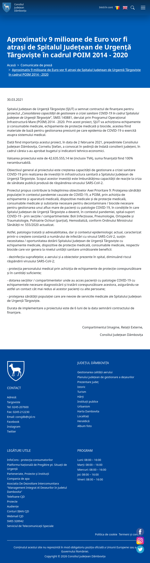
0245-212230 (21, 412)
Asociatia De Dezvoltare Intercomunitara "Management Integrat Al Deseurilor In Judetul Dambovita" (37, 488)
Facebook (13, 422)
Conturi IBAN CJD (18, 511)
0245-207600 (20, 407)
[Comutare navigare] (143, 7)
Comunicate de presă (36, 65)
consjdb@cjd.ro (25, 417)
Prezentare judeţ (88, 382)
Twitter (11, 431)
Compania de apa (18, 478)
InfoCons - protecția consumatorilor (30, 460)
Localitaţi (83, 416)
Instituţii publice (87, 401)
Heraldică (83, 421)
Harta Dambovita (88, 411)
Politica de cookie (106, 534)
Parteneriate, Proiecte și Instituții (28, 474)
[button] (133, 8)
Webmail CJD (15, 516)
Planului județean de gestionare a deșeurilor (105, 377)
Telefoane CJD (16, 496)
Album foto (84, 426)
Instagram (13, 426)
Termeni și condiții (130, 534)
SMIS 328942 (15, 521)
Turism (81, 392)
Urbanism (83, 406)
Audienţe (13, 506)
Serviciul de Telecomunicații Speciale (30, 526)
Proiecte (12, 501)
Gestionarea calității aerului (94, 372)
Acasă (11, 65)
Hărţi (80, 396)
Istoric (81, 387)
